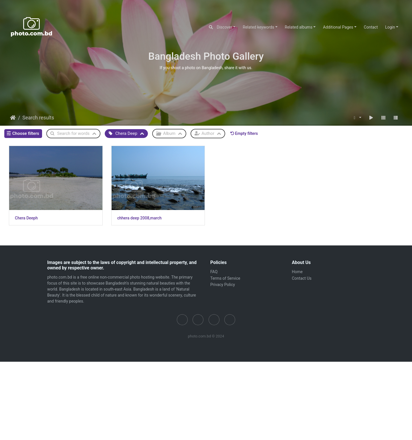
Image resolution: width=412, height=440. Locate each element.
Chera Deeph (26, 217)
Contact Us (302, 277)
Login (390, 27)
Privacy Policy (222, 283)
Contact (371, 27)
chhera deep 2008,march (138, 217)
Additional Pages (338, 27)
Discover (224, 27)
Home (13, 117)
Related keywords (258, 27)
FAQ (213, 270)
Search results (38, 118)
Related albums (298, 27)
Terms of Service (225, 277)
